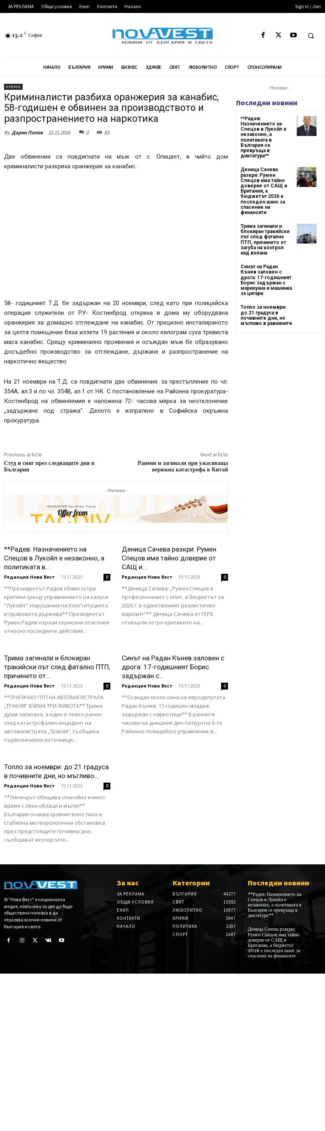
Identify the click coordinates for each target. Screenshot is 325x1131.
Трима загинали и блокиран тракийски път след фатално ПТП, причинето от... (57, 667)
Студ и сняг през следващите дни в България (49, 467)
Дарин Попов (27, 132)
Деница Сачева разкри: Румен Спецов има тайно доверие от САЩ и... (169, 558)
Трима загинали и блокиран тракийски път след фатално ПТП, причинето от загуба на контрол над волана (265, 239)
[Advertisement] (116, 238)
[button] (311, 35)
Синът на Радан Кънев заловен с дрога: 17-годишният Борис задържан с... (173, 667)
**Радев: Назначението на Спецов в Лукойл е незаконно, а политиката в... (54, 558)
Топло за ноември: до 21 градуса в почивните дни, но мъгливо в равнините (266, 315)
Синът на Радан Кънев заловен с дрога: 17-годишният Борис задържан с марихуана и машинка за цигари (266, 280)
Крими (13, 87)
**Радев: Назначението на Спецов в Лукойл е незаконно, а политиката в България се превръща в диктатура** (264, 137)
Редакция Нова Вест (29, 577)
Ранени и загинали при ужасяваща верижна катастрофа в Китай (183, 467)
